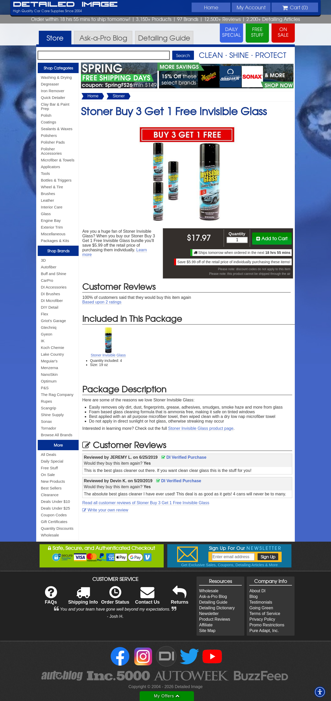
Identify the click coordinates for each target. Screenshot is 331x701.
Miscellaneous (53, 234)
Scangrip (48, 408)
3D (43, 260)
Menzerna (49, 367)
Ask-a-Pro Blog (213, 596)
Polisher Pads (53, 142)
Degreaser (50, 84)
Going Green (261, 608)
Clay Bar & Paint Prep (55, 106)
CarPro (47, 280)
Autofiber (48, 267)
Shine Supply (52, 414)
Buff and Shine (53, 273)
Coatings (48, 122)
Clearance (49, 495)
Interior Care (51, 207)
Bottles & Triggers (56, 180)
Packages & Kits (55, 240)
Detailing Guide (213, 602)
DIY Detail (49, 307)
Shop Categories (58, 68)
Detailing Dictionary (217, 608)
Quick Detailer (53, 97)
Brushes (48, 193)
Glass (46, 214)
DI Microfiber (52, 300)
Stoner (118, 96)
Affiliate (206, 625)
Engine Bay (51, 220)
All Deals (48, 454)
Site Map (207, 630)
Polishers (49, 135)
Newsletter (209, 613)
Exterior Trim (52, 227)
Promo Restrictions (266, 625)
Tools (45, 173)
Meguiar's (49, 361)
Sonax (46, 421)
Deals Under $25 (55, 508)
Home (211, 7)
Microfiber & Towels (57, 160)
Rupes (46, 401)
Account (251, 7)
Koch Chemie (52, 347)
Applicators (50, 167)
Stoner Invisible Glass (108, 355)
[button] (320, 692)
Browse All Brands (56, 435)
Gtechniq (48, 327)
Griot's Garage (53, 320)
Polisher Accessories (51, 151)
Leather (47, 200)
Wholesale (50, 535)
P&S (45, 388)
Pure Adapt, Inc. (264, 630)
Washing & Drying (56, 77)
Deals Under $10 (55, 501)
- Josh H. (115, 616)
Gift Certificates (54, 521)
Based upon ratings (101, 302)
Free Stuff (49, 468)
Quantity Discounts (57, 528)
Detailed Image (65, 5)
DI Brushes (50, 294)
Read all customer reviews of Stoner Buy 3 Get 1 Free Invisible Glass (145, 503)
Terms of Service (264, 613)
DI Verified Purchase (183, 457)
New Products (53, 481)
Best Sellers (51, 488)
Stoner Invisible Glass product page (201, 428)
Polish (46, 115)
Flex (44, 314)
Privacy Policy (262, 619)
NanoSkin (49, 374)
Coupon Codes (54, 515)
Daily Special (52, 461)
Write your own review (105, 510)
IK (42, 341)
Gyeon (46, 334)
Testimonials (260, 602)
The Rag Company (57, 394)
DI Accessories (53, 287)
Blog (253, 596)
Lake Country (52, 354)
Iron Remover (52, 91)
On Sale (48, 474)
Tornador (48, 428)
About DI (257, 591)
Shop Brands (58, 250)
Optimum (49, 381)
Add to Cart (272, 238)
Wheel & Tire (52, 187)
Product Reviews (214, 619)
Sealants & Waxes (56, 129)
